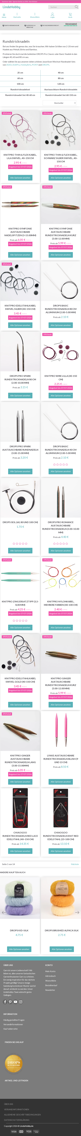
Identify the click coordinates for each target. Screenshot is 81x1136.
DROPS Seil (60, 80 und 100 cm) (20, 522)
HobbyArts (26, 64)
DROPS (45, 64)
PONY (35, 64)
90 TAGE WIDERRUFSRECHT (51, 25)
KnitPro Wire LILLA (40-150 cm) (61, 378)
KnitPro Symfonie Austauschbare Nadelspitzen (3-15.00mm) (20, 232)
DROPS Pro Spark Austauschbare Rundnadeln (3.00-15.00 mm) (20, 449)
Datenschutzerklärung (16, 1120)
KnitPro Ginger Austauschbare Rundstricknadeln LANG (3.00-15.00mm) (20, 760)
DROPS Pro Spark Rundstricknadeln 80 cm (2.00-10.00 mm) (20, 379)
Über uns (8, 1104)
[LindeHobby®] (11, 6)
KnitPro (16, 64)
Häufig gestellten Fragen (13, 1020)
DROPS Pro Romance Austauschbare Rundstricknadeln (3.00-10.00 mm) (60, 527)
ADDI (9, 64)
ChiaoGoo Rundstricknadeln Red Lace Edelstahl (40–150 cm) (20, 836)
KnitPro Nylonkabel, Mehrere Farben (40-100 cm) (61, 603)
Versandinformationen (13, 1024)
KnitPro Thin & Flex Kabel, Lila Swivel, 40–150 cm (20, 156)
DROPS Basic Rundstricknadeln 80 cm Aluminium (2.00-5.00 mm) (60, 309)
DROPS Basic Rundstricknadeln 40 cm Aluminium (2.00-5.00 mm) (60, 449)
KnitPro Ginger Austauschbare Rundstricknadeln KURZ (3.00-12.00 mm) (60, 683)
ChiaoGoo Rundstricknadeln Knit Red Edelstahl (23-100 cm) (60, 836)
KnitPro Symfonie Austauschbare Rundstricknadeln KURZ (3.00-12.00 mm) (60, 233)
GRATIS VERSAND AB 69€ (12, 25)
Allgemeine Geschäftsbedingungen (22, 1115)
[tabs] (70, 16)
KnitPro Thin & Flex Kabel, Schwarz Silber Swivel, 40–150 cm (61, 158)
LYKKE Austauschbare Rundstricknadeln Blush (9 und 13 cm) (61, 759)
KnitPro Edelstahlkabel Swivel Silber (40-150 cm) (20, 307)
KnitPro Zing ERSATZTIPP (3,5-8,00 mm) (20, 603)
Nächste (75, 864)
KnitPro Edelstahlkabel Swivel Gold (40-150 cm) (20, 680)
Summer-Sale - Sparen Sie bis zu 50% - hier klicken (19, 2)
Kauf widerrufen (10, 1029)
